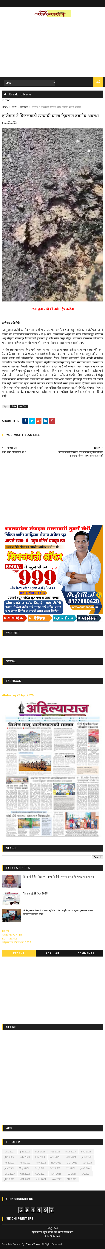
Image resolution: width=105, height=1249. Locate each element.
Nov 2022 (57, 1179)
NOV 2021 (71, 1157)
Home (5, 107)
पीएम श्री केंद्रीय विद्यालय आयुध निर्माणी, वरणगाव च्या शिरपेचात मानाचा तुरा (58, 876)
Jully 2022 (87, 1157)
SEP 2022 (70, 1168)
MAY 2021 (41, 1179)
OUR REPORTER (12, 934)
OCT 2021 (55, 1168)
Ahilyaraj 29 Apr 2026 (17, 695)
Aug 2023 (10, 1162)
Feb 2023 (86, 1151)
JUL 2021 (86, 1173)
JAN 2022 (25, 1151)
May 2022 (24, 1168)
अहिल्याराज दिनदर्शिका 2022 (16, 942)
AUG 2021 (40, 1173)
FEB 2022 (55, 1151)
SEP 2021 (71, 1179)
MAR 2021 (25, 1179)
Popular (52, 953)
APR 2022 (41, 1162)
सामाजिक (24, 107)
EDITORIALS (9, 938)
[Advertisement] (52, 48)
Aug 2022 (39, 1168)
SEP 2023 (87, 1162)
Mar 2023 (40, 1151)
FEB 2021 (71, 1173)
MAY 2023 (70, 1151)
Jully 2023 (25, 1157)
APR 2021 (56, 1173)
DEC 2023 (10, 1173)
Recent (19, 953)
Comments (86, 953)
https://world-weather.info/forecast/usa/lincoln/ (52, 645)
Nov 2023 (56, 1162)
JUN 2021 (9, 1179)
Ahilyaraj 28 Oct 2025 (35, 893)
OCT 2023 (72, 1162)
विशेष (14, 107)
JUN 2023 (40, 1157)
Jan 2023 (9, 1168)
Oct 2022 (25, 1173)
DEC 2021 (10, 1151)
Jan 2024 (85, 1168)
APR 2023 (55, 1157)
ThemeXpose (33, 1244)
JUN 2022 (9, 1157)
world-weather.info (52, 641)
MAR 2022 (25, 1162)
